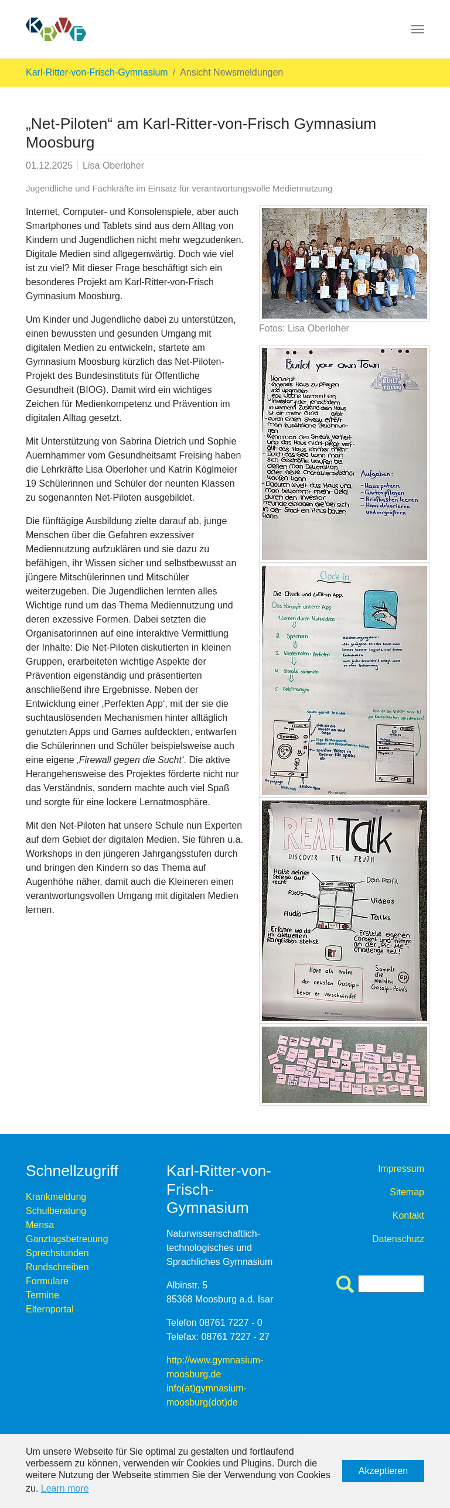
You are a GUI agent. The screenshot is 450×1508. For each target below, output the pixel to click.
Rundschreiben (57, 1267)
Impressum (401, 1169)
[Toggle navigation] (417, 29)
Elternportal (50, 1309)
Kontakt (408, 1215)
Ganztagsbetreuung (67, 1239)
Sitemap (407, 1192)
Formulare (47, 1281)
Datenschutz (398, 1239)
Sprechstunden (57, 1253)
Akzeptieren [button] (383, 1471)
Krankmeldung (56, 1197)
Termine (42, 1295)
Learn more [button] (65, 1488)
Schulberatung (56, 1211)
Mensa (40, 1225)
